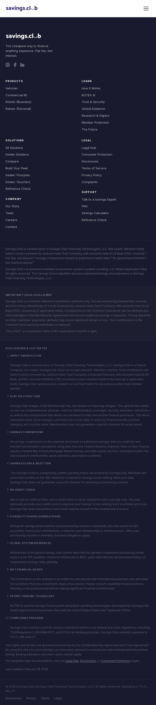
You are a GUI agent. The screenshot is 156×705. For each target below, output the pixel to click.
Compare (12, 161)
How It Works (91, 88)
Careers (11, 220)
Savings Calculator (95, 213)
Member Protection (95, 122)
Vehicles (12, 88)
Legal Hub (89, 148)
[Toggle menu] (146, 8)
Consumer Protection (97, 154)
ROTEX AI (88, 95)
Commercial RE (16, 95)
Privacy (31, 698)
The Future (90, 129)
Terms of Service (94, 168)
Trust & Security (93, 102)
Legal (58, 698)
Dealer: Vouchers (18, 182)
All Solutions (14, 148)
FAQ (84, 206)
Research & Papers (96, 115)
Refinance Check (18, 188)
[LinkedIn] (22, 65)
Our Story (12, 206)
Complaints (90, 182)
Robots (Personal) (18, 108)
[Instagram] (8, 65)
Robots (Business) (18, 102)
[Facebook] (15, 65)
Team (10, 213)
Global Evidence (93, 108)
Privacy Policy (92, 175)
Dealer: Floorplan (18, 175)
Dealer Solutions (17, 154)
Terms (45, 698)
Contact (11, 227)
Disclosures (90, 161)
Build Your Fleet (17, 168)
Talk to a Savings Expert (99, 199)
